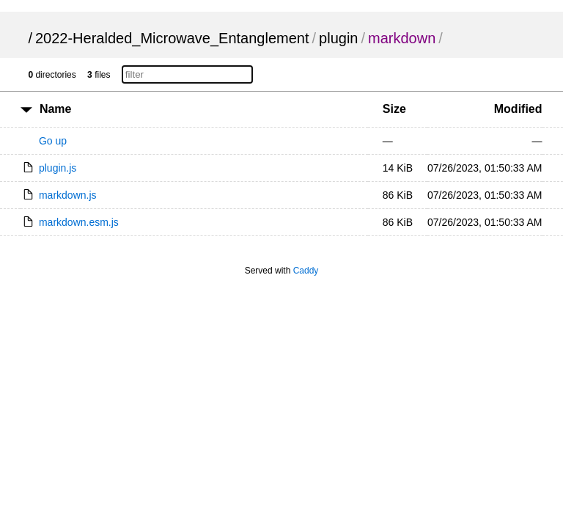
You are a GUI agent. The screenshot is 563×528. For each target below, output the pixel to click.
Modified (518, 109)
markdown (401, 38)
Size (394, 109)
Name (56, 109)
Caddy (306, 270)
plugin (338, 38)
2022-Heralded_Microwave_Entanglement (172, 38)
